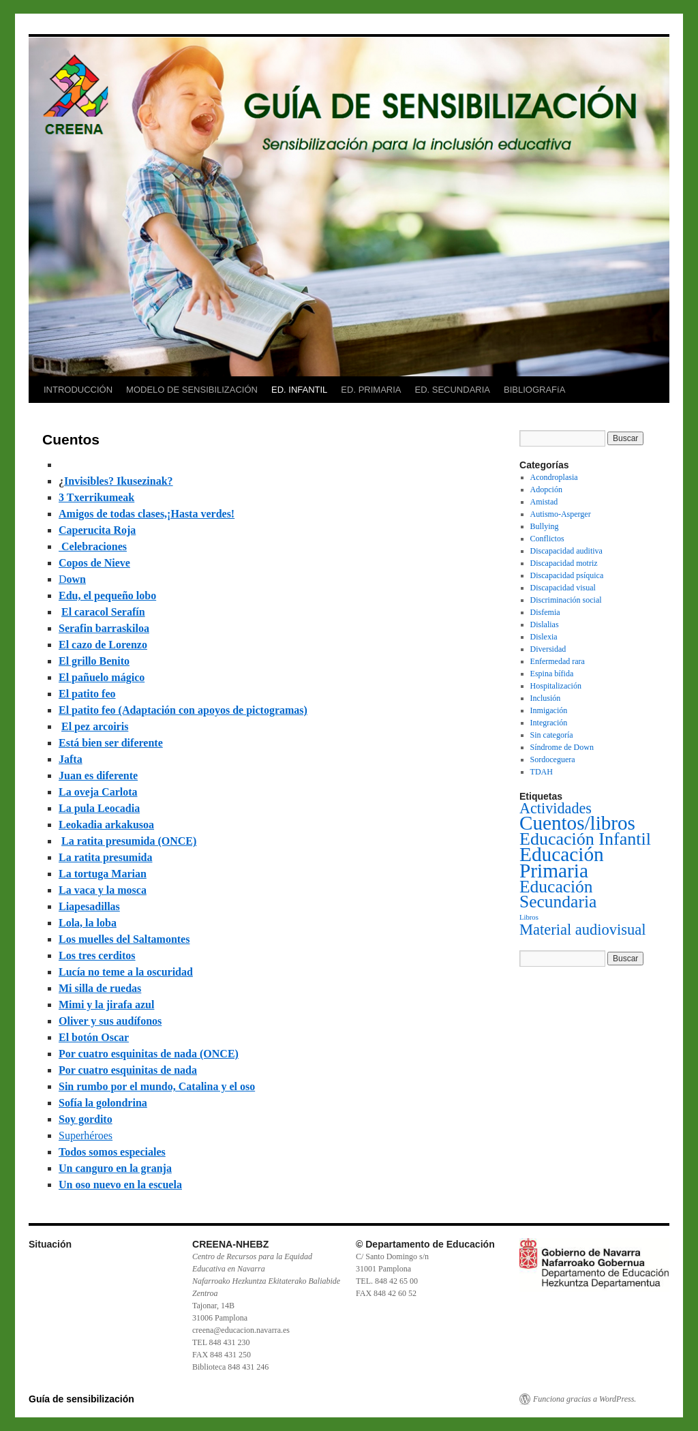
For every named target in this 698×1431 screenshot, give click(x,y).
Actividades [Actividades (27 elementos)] (555, 808)
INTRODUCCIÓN (78, 390)
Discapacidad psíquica (567, 575)
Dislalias (544, 624)
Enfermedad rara (557, 661)
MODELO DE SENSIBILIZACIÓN (192, 390)
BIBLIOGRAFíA (534, 390)
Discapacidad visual (563, 587)
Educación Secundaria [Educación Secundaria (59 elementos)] (557, 894)
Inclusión (545, 698)
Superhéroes (85, 1135)
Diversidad (548, 649)
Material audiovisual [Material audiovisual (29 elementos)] (582, 929)
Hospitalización (555, 686)
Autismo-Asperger (560, 514)
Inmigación (549, 710)
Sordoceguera (552, 759)
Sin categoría (551, 735)
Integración (549, 722)
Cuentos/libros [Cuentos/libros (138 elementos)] (577, 823)
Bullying (544, 526)
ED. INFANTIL (299, 390)
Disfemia (545, 612)
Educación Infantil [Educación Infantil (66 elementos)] (585, 839)
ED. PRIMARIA (371, 390)
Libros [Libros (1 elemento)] (528, 917)
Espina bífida (552, 673)
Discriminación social (566, 600)
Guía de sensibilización (81, 1399)
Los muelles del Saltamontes (124, 939)
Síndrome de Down (562, 747)
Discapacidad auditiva (566, 551)
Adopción (546, 489)
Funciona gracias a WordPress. (584, 1399)
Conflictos (547, 538)
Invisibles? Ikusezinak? (118, 481)
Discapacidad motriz (564, 563)
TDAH (541, 772)
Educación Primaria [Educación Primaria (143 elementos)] (561, 862)
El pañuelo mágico (102, 677)
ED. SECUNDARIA (452, 390)
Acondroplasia (554, 477)
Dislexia (544, 637)
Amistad (544, 502)
